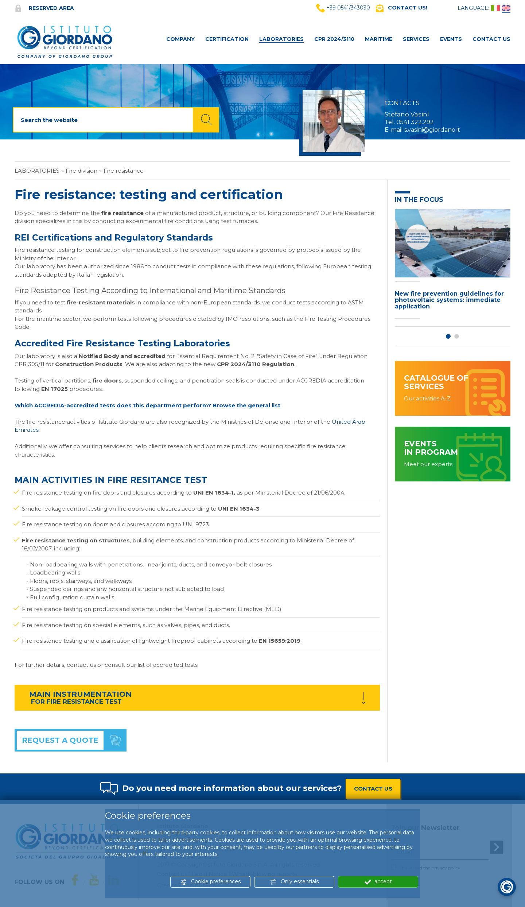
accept (378, 881)
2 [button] (456, 336)
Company (180, 39)
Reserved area (44, 8)
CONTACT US (373, 788)
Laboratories (281, 39)
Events (451, 39)
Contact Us (491, 39)
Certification (227, 39)
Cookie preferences (210, 881)
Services (416, 39)
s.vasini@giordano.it (432, 129)
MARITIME (378, 39)
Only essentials (294, 881)
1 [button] (448, 336)
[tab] (197, 698)
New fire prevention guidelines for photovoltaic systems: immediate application (449, 300)
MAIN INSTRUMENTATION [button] (80, 694)
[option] (453, 266)
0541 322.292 (415, 122)
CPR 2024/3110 (334, 39)
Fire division (81, 170)
